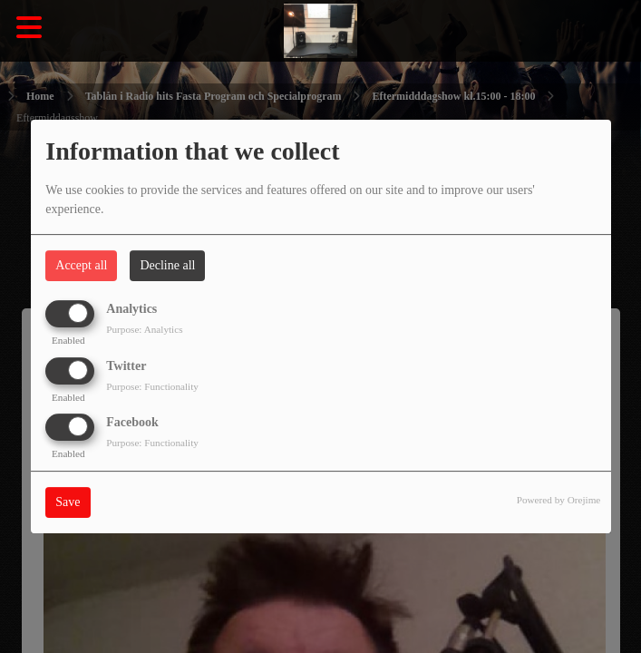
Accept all (81, 265)
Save (67, 502)
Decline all (167, 265)
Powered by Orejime (559, 499)
